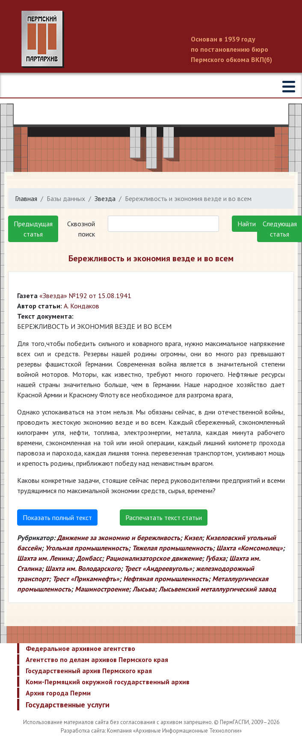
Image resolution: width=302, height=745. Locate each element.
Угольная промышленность (86, 548)
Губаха (215, 558)
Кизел (193, 537)
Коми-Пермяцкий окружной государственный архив (107, 681)
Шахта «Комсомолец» (249, 548)
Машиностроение (102, 589)
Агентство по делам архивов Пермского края (97, 659)
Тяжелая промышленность (172, 548)
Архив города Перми (58, 693)
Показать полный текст (57, 517)
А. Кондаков (81, 306)
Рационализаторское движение (154, 558)
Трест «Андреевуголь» (158, 568)
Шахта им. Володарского (83, 568)
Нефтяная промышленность (165, 578)
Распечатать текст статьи (163, 517)
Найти (246, 223)
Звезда (105, 198)
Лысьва (144, 589)
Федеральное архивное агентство (80, 648)
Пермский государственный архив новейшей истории (151, 39)
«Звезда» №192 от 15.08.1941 (85, 295)
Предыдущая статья (33, 228)
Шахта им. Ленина (44, 558)
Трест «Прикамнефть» (86, 578)
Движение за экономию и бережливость (118, 537)
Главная (26, 198)
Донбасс (89, 558)
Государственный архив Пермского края (89, 670)
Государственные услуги (68, 705)
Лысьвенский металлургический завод (217, 589)
